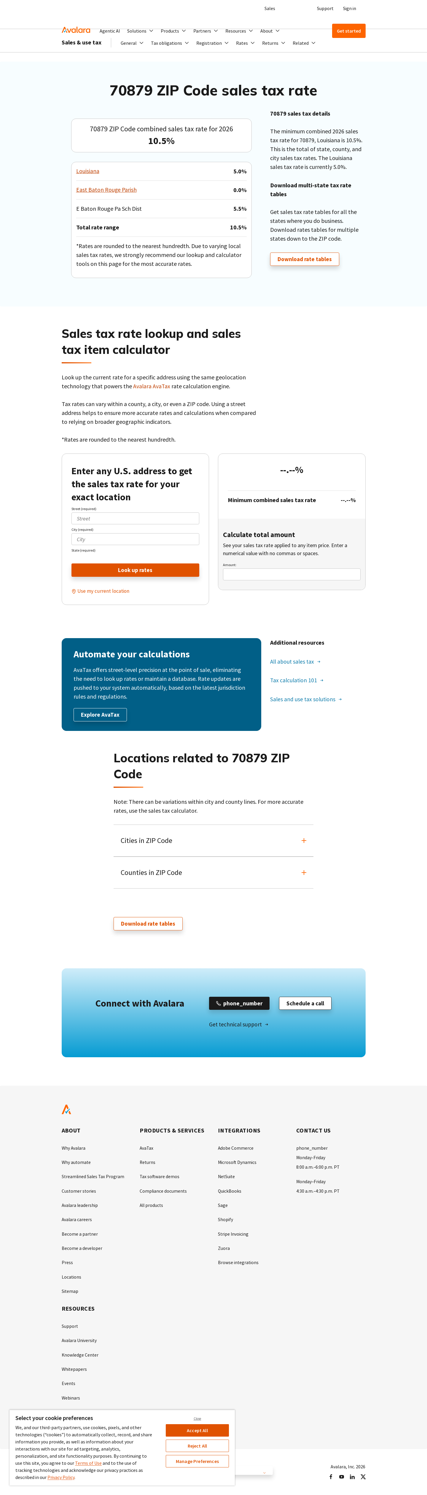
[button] (140, 30)
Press (67, 1263)
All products (152, 1206)
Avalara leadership (80, 1206)
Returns (148, 1164)
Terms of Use (88, 1463)
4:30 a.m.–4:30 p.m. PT (318, 1192)
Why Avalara (74, 1149)
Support (325, 8)
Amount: (229, 565)
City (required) (82, 529)
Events (69, 1384)
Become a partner (80, 1235)
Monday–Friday (311, 1183)
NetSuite (227, 1178)
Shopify (225, 1221)
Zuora (224, 1249)
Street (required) (83, 509)
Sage (223, 1206)
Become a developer (82, 1249)
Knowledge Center (80, 1355)
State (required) (83, 550)
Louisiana (87, 171)
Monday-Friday (311, 1159)
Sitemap (70, 1292)
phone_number (312, 1149)
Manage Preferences (197, 1461)
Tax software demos (160, 1178)
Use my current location (103, 591)
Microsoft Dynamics (237, 1164)
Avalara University (80, 1341)
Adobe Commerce (236, 1149)
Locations (72, 1277)
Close (197, 1418)
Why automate (77, 1164)
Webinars (71, 1398)
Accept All (197, 1430)
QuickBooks (230, 1192)
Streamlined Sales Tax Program (93, 1178)
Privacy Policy (60, 1477)
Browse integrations (238, 1263)
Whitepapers (74, 1369)
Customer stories (79, 1192)
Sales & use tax (81, 59)
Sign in (349, 8)
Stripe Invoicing (233, 1235)
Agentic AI (110, 31)
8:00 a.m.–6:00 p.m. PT (318, 1168)
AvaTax (147, 1149)
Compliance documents (163, 1192)
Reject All (197, 1446)
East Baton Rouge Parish (106, 190)
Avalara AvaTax (152, 386)
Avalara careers (77, 1221)
